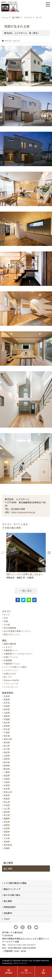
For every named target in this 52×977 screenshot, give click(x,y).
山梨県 (7, 756)
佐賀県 (7, 828)
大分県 (7, 838)
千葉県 (7, 732)
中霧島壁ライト (11, 650)
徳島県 (7, 812)
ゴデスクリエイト (20, 963)
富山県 (7, 746)
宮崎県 (7, 841)
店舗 (6, 621)
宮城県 (7, 706)
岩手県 (7, 703)
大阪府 (7, 782)
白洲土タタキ (10, 673)
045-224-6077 (29, 945)
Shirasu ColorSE (11, 680)
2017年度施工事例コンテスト (17, 631)
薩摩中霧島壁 (10, 644)
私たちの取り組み (12, 895)
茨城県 (7, 719)
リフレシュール (11, 683)
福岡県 (7, 825)
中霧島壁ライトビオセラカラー (18, 654)
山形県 (7, 713)
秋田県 (7, 709)
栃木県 (7, 722)
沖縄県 (7, 848)
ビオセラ (8, 647)
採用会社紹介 (10, 907)
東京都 (7, 736)
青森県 (7, 699)
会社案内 (8, 913)
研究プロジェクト (12, 634)
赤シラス (8, 677)
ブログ (7, 918)
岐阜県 (7, 762)
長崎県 (7, 832)
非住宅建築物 (10, 628)
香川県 (7, 815)
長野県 (7, 759)
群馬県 (7, 726)
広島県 (7, 805)
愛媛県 (7, 818)
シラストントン (11, 670)
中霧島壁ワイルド (12, 663)
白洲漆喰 (8, 660)
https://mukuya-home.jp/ (23, 512)
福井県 (7, 752)
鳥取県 (7, 795)
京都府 (7, 779)
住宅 (6, 618)
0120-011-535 (14, 945)
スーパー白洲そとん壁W (15, 667)
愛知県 (7, 769)
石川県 (7, 749)
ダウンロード (26, 972)
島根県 (7, 798)
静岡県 (7, 765)
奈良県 (7, 789)
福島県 (7, 716)
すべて (7, 614)
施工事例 (7, 868)
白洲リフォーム (11, 657)
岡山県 (7, 802)
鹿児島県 (8, 845)
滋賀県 (7, 775)
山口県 (7, 808)
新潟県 (7, 742)
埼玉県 (7, 729)
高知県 (7, 822)
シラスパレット (11, 687)
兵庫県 (7, 785)
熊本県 (7, 835)
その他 (7, 624)
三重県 (7, 772)
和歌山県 (8, 792)
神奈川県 (8, 739)
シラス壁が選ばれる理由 (15, 883)
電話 (43, 972)
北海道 (7, 696)
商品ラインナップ (12, 889)
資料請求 (8, 972)
